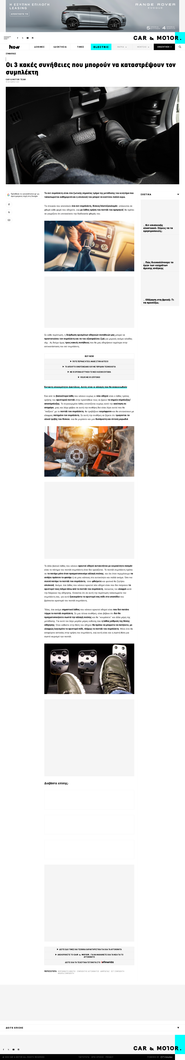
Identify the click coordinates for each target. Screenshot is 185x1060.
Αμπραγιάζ (105, 971)
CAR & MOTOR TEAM (16, 79)
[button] (7, 38)
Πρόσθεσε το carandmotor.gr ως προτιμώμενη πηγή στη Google (23, 195)
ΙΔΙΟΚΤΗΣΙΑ (60, 47)
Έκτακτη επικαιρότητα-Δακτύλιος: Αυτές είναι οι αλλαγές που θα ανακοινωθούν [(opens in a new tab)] (85, 387)
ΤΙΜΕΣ (80, 47)
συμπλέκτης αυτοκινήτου (88, 971)
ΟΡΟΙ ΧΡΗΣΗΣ (97, 1057)
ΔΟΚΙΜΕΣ (39, 47)
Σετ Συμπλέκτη (117, 971)
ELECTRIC (101, 46)
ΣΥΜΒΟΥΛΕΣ (11, 54)
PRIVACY (109, 1057)
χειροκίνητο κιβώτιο (67, 971)
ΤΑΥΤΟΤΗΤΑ (83, 1057)
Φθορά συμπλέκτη (66, 973)
